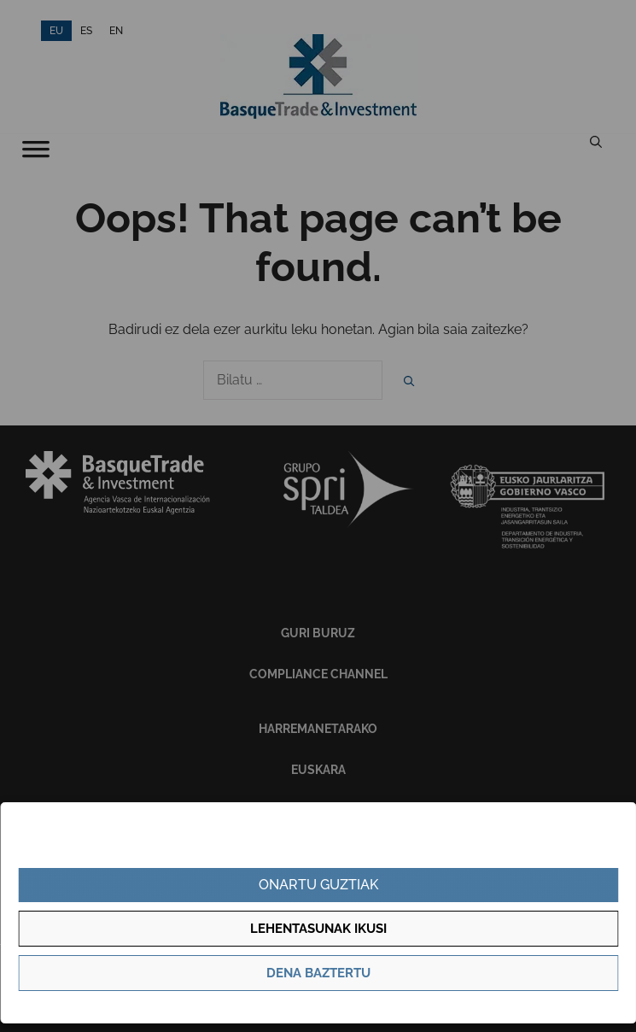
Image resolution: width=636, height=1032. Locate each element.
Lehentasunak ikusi (318, 928)
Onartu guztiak (318, 885)
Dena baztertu (318, 973)
